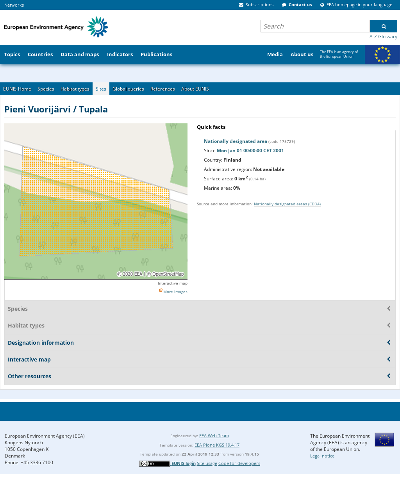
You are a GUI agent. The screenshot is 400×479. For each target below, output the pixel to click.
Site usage (207, 463)
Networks (14, 5)
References (162, 88)
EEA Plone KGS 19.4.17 (217, 445)
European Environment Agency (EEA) (45, 436)
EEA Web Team (214, 435)
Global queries (128, 88)
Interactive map (173, 283)
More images (175, 291)
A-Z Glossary (383, 36)
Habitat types (75, 88)
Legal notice (322, 456)
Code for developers (239, 463)
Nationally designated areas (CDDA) (287, 204)
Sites (101, 88)
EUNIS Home (17, 88)
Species (46, 88)
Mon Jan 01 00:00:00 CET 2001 (250, 150)
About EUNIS (195, 88)
